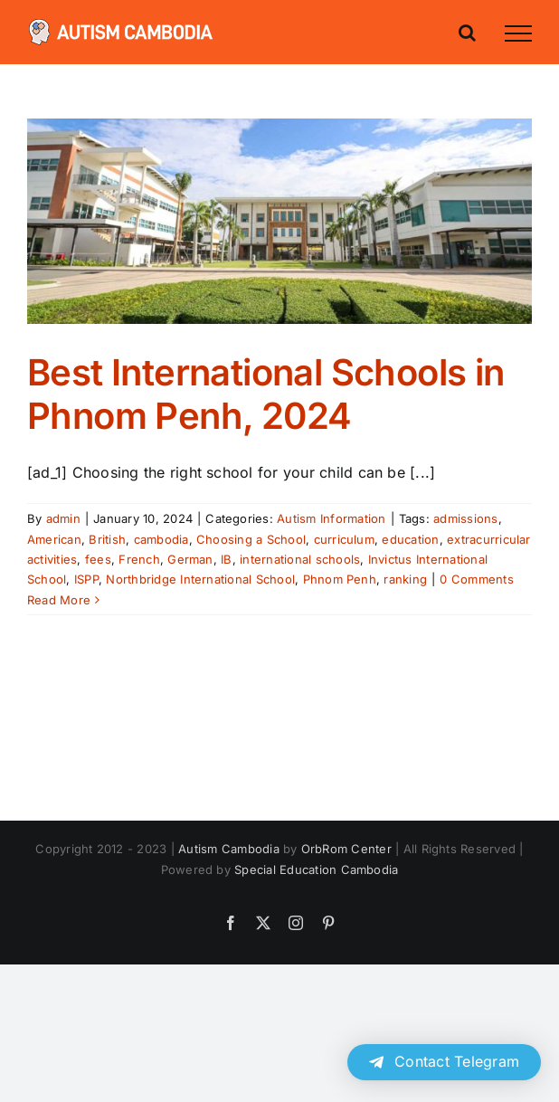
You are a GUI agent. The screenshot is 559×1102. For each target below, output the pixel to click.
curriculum (344, 539)
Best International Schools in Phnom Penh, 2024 (266, 394)
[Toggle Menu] (518, 33)
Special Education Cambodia (316, 869)
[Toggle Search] (467, 33)
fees (98, 559)
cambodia (161, 539)
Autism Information (331, 518)
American (54, 539)
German (190, 559)
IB (226, 559)
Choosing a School (251, 539)
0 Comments (476, 579)
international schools (300, 559)
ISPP (86, 579)
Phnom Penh (339, 579)
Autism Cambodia (229, 848)
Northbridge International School (200, 579)
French (138, 559)
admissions (465, 518)
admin (63, 518)
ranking (405, 579)
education (410, 539)
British (107, 539)
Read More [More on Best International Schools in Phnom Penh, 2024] (58, 600)
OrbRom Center (346, 848)
